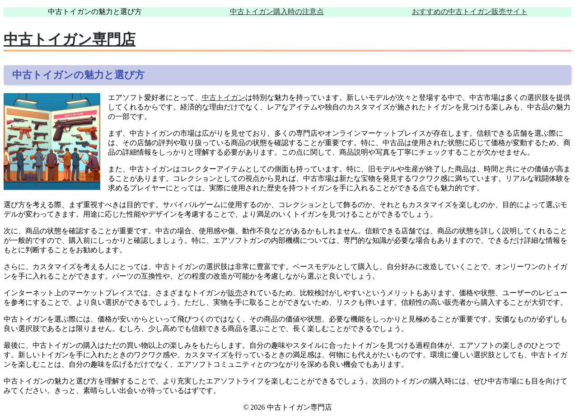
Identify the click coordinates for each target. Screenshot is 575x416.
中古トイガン (223, 97)
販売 (235, 293)
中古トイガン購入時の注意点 (277, 11)
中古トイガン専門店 (70, 39)
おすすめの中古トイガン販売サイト (470, 11)
